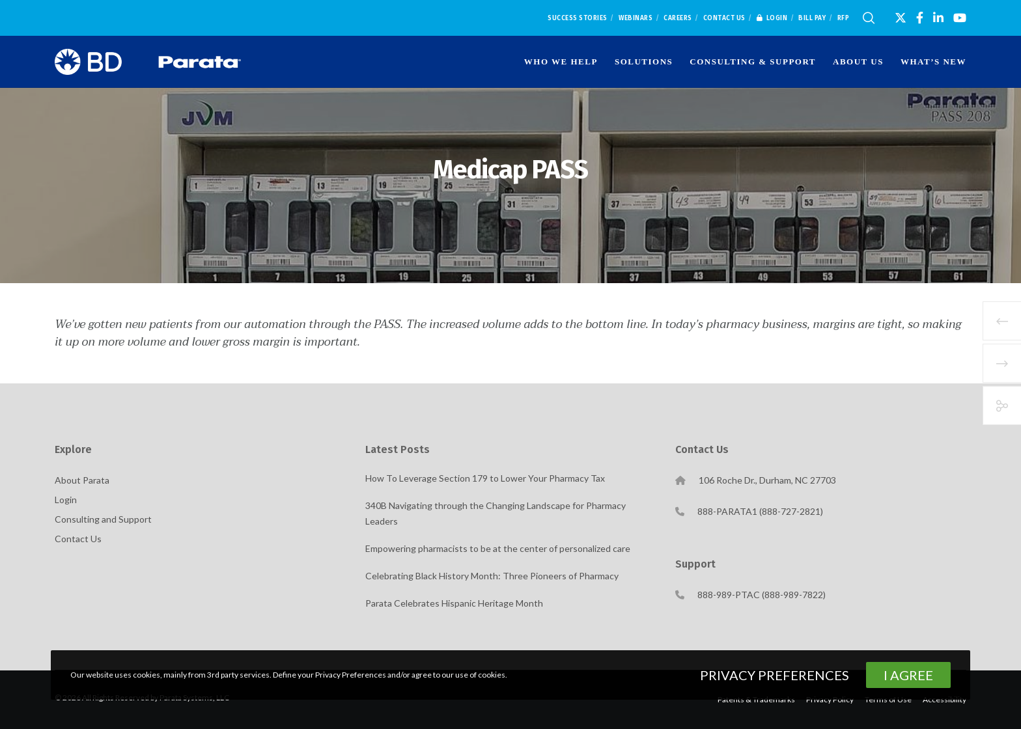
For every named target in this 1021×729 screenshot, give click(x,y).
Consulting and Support (103, 519)
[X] (900, 17)
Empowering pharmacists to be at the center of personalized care (497, 548)
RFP (843, 18)
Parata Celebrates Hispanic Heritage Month (454, 603)
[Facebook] (919, 17)
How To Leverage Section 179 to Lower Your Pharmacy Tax (485, 478)
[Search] (868, 18)
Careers (678, 18)
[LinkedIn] (938, 17)
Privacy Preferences (774, 675)
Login (772, 18)
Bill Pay (812, 18)
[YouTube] (959, 17)
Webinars (635, 18)
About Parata (82, 480)
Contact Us (724, 18)
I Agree (908, 675)
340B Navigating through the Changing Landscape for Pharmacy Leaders (495, 513)
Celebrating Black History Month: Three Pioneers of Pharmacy (492, 575)
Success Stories (578, 18)
